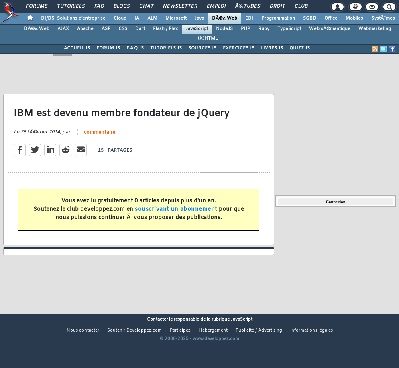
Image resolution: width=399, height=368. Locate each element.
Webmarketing (374, 29)
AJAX (63, 29)
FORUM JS (108, 48)
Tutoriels (71, 6)
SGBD (309, 18)
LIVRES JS (272, 48)
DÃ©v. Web (224, 18)
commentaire (99, 140)
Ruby (263, 29)
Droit (277, 6)
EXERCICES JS (238, 48)
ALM (152, 18)
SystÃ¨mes (383, 18)
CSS (122, 29)
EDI (249, 18)
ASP (106, 29)
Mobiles (354, 18)
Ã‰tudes (247, 6)
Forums (36, 6)
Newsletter (180, 6)
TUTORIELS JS (166, 48)
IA (136, 18)
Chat (146, 6)
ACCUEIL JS (77, 48)
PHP (245, 29)
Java (199, 18)
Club (301, 6)
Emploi (216, 6)
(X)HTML (208, 38)
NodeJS (224, 29)
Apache (85, 29)
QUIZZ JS (299, 48)
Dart (140, 29)
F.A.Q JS (135, 48)
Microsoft (176, 18)
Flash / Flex (165, 29)
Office (331, 18)
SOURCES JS (202, 48)
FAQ (99, 6)
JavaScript (197, 29)
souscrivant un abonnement (176, 217)
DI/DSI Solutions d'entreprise (73, 18)
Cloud (120, 18)
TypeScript (289, 29)
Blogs (121, 6)
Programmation (278, 18)
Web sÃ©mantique (329, 29)
